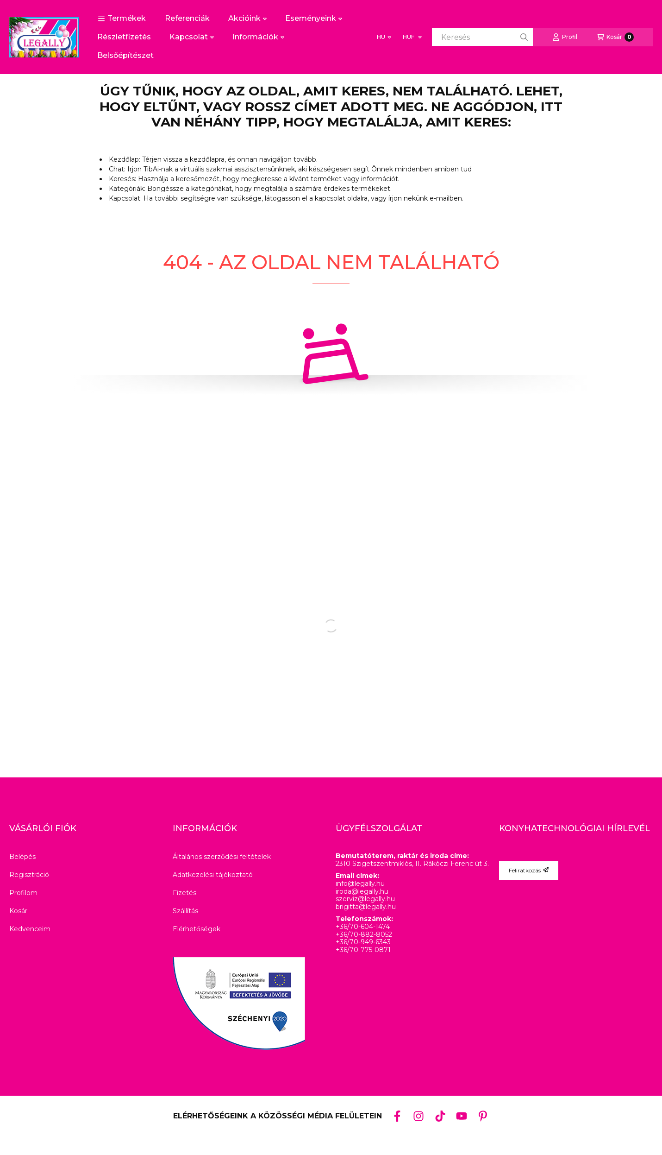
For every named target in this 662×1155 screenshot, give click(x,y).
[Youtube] (461, 1116)
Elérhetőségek (196, 929)
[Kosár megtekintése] (615, 37)
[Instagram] (418, 1115)
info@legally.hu (360, 884)
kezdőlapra (207, 159)
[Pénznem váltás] (411, 37)
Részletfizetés (124, 36)
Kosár (18, 911)
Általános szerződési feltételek (222, 856)
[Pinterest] (482, 1115)
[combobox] (482, 37)
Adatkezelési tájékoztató (213, 875)
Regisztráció (29, 875)
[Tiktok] (439, 1115)
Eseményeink (313, 18)
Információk (258, 36)
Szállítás (185, 911)
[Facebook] (397, 1115)
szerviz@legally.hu (365, 899)
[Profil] (565, 37)
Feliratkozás (529, 870)
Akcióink (247, 18)
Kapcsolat (191, 36)
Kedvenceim (29, 929)
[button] (122, 18)
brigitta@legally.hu (366, 907)
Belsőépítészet (125, 55)
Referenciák (187, 18)
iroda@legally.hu (362, 892)
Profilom (23, 893)
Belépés (22, 856)
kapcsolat (330, 198)
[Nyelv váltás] (384, 37)
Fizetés (184, 893)
